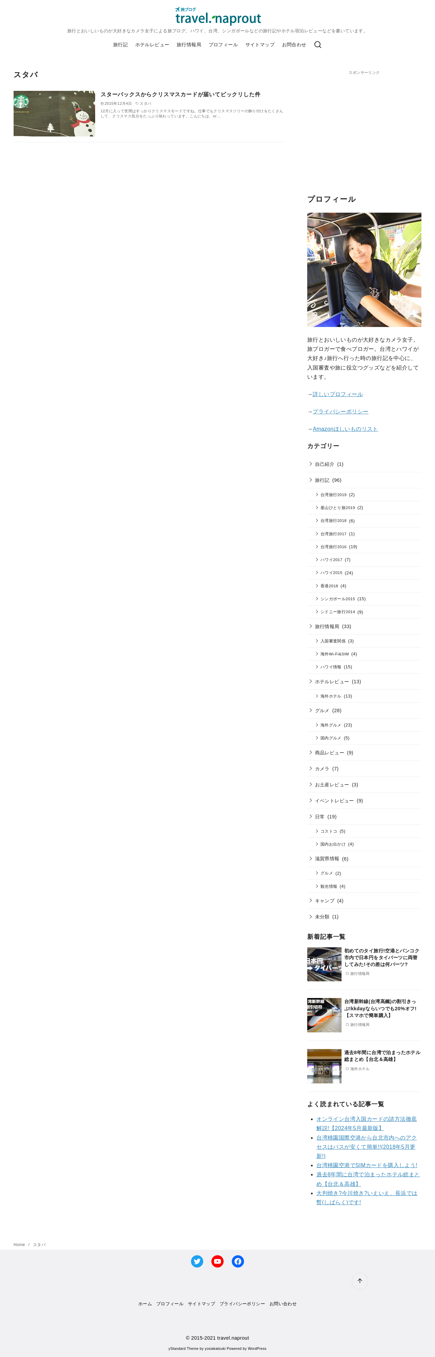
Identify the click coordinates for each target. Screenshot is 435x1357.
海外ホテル (331, 696)
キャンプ (325, 900)
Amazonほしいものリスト (345, 429)
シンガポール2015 (337, 598)
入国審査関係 (333, 641)
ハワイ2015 (331, 572)
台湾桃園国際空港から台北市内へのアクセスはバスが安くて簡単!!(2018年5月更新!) (366, 1147)
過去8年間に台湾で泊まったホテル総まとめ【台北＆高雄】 (382, 1056)
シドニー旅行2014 (337, 611)
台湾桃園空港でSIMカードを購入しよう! (366, 1165)
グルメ (322, 710)
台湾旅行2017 (333, 534)
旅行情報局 (189, 44)
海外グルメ (331, 725)
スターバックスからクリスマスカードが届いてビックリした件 (180, 94)
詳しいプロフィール (338, 394)
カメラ (322, 768)
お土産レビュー (332, 784)
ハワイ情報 (331, 667)
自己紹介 (325, 464)
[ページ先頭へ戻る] (359, 1281)
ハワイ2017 (331, 559)
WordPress (257, 1349)
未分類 (322, 916)
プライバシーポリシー (340, 411)
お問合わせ (294, 44)
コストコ (328, 831)
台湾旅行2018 (333, 520)
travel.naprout (233, 1338)
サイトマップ (260, 44)
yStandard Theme (183, 1349)
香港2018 (329, 586)
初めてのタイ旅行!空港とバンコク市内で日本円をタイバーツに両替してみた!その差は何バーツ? (381, 957)
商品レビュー (329, 752)
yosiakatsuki (215, 1349)
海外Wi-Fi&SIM (334, 654)
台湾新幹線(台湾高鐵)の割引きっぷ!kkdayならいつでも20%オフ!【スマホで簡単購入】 (380, 1008)
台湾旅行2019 (333, 494)
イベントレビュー (334, 800)
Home (20, 1244)
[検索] (318, 45)
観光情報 (328, 886)
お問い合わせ (283, 1303)
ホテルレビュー (152, 44)
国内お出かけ (333, 844)
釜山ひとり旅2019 (337, 507)
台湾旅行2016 (333, 546)
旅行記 (120, 44)
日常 (320, 816)
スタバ (39, 1244)
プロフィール (223, 44)
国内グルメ (331, 738)
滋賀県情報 (327, 858)
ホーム (145, 1303)
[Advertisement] (364, 123)
